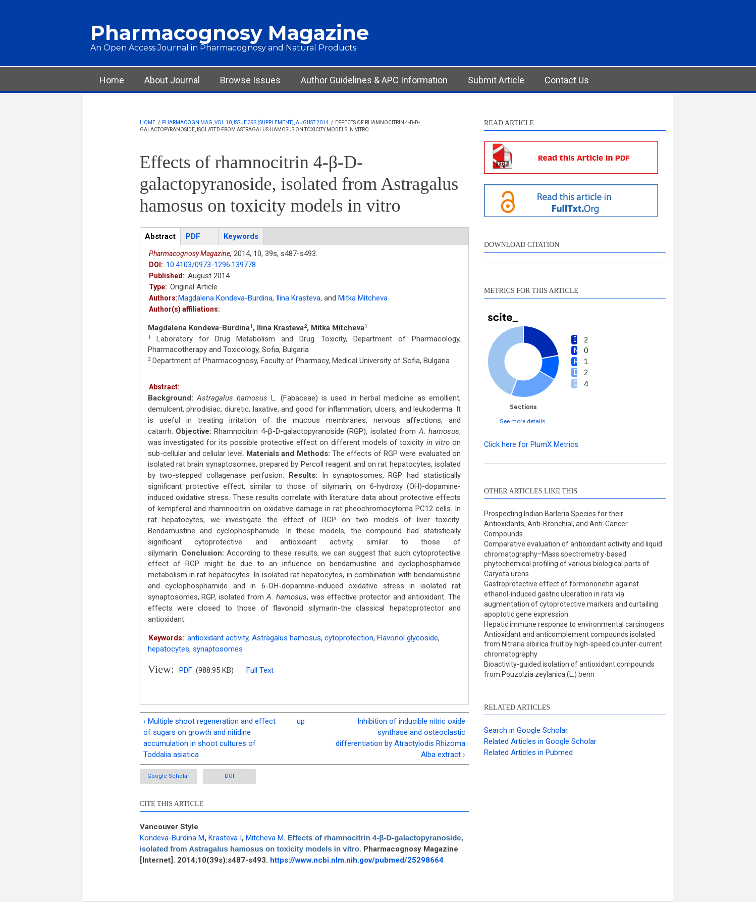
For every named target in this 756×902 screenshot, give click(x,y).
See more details (523, 421)
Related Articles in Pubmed (528, 752)
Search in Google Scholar (526, 730)
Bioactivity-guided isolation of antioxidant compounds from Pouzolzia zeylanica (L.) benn (569, 669)
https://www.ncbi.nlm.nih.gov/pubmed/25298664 (357, 860)
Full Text (260, 670)
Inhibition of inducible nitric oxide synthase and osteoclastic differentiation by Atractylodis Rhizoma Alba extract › (400, 738)
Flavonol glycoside (407, 637)
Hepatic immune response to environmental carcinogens (574, 624)
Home (111, 80)
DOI (229, 776)
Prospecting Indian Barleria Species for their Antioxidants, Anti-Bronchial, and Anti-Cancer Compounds (556, 524)
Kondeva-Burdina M (172, 837)
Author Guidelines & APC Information (374, 80)
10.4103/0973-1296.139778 (211, 264)
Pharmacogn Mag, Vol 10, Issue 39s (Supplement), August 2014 (245, 122)
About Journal (172, 80)
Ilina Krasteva (298, 298)
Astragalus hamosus (286, 637)
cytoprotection (349, 637)
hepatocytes (168, 649)
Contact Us (567, 80)
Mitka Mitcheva (363, 298)
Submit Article (496, 80)
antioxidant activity (217, 637)
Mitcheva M (265, 837)
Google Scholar (168, 776)
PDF (185, 670)
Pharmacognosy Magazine (229, 32)
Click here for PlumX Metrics (531, 444)
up (301, 721)
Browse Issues (250, 80)
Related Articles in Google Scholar (540, 741)
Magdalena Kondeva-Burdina (225, 298)
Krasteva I (225, 837)
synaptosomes (218, 649)
